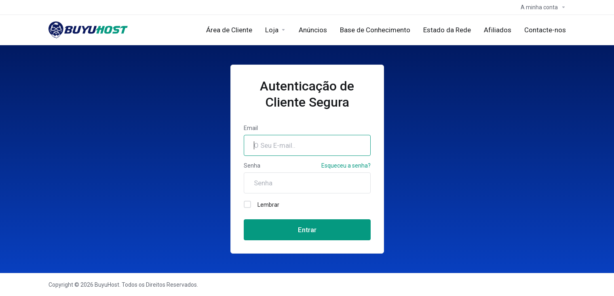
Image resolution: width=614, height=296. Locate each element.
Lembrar (261, 204)
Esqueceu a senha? (346, 165)
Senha (252, 165)
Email (251, 128)
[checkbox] (247, 204)
